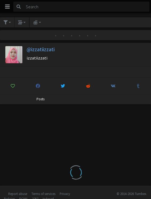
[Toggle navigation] (7, 7)
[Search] (87, 7)
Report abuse (17, 194)
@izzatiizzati (41, 49)
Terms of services (43, 194)
